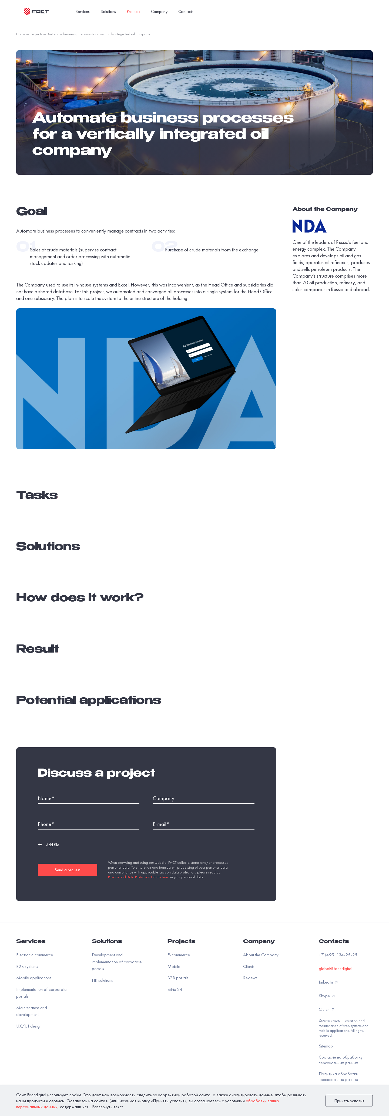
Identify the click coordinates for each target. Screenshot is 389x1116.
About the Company (261, 955)
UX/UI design (29, 1026)
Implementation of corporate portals (41, 992)
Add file (48, 844)
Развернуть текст (107, 1107)
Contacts (334, 942)
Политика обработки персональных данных (338, 1076)
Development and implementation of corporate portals (117, 961)
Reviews (250, 978)
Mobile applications (33, 978)
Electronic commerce (34, 955)
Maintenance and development (31, 1011)
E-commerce (178, 955)
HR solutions (102, 980)
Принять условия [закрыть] (349, 1101)
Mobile (173, 966)
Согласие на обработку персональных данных (341, 1060)
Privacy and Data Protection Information (138, 877)
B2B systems (27, 966)
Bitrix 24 (174, 989)
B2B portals (177, 978)
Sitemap (326, 1046)
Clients (248, 966)
